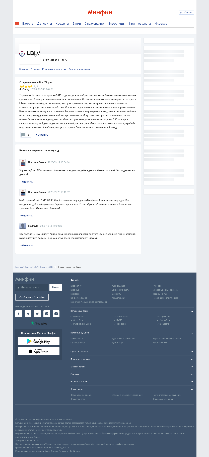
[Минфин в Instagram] (46, 313)
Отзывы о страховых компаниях (127, 395)
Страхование (94, 23)
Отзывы (35, 69)
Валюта (27, 23)
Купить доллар (78, 342)
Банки (76, 23)
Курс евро (158, 286)
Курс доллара (118, 286)
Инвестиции (116, 23)
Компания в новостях (54, 69)
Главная (23, 69)
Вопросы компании (79, 69)
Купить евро (117, 342)
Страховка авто (78, 399)
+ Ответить (42, 134)
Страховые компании (163, 399)
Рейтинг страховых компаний (167, 395)
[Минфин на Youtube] (56, 313)
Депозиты (44, 23)
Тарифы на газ (160, 294)
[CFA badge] (22, 411)
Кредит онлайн (119, 298)
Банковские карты (120, 290)
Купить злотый (160, 342)
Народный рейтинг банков (165, 298)
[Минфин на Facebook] (18, 313)
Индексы (161, 23)
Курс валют (76, 286)
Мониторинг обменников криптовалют (89, 302)
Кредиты (62, 23)
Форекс (28, 267)
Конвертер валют (79, 298)
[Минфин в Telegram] (28, 313)
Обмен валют (77, 338)
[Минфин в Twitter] (37, 313)
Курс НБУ (75, 290)
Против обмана (37, 162)
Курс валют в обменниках (124, 338)
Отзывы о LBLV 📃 (48, 267)
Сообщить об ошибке (32, 297)
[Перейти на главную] (104, 13)
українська (186, 12)
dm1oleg (24, 89)
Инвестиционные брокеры (165, 290)
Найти (55, 287)
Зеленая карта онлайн (81, 395)
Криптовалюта (140, 23)
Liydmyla (33, 226)
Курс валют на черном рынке (167, 338)
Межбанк (75, 294)
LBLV (36, 267)
